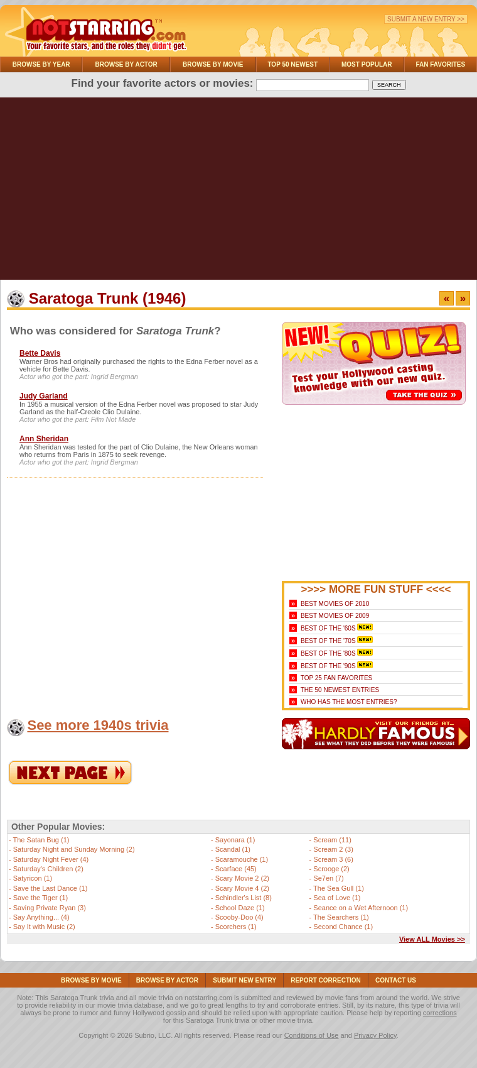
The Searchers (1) (341, 917)
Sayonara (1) (235, 840)
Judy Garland (43, 396)
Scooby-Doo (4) (239, 917)
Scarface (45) (236, 869)
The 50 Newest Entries (340, 689)
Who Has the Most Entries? (349, 701)
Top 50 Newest (292, 64)
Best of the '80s (328, 653)
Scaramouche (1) (241, 859)
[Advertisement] (238, 192)
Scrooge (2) (331, 869)
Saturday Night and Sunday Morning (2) (74, 849)
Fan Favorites (440, 64)
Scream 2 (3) (333, 849)
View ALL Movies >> (432, 939)
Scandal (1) (232, 849)
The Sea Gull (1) (338, 888)
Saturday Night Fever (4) (50, 859)
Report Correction (326, 980)
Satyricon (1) (32, 878)
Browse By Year (41, 64)
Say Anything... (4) (41, 917)
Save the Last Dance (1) (50, 888)
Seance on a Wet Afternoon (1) (360, 907)
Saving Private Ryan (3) (49, 907)
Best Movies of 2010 (335, 603)
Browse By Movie (213, 64)
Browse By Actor (126, 64)
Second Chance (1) (343, 926)
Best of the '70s (328, 640)
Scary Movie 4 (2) (242, 888)
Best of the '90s (328, 666)
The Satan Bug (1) (41, 840)
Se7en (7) (328, 878)
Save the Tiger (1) (40, 897)
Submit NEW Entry (244, 980)
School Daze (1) (240, 907)
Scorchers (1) (236, 926)
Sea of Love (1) (336, 897)
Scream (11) (332, 840)
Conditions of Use (311, 1035)
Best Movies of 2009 (335, 615)
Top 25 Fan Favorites (336, 677)
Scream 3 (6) (333, 859)
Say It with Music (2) (44, 926)
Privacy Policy (375, 1035)
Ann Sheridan (43, 438)
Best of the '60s (328, 628)
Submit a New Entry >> (425, 19)
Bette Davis (39, 353)
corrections (440, 1012)
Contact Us (395, 980)
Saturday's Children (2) (48, 869)
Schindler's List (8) (243, 897)
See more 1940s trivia (97, 725)
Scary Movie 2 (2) (242, 878)
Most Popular (366, 64)
